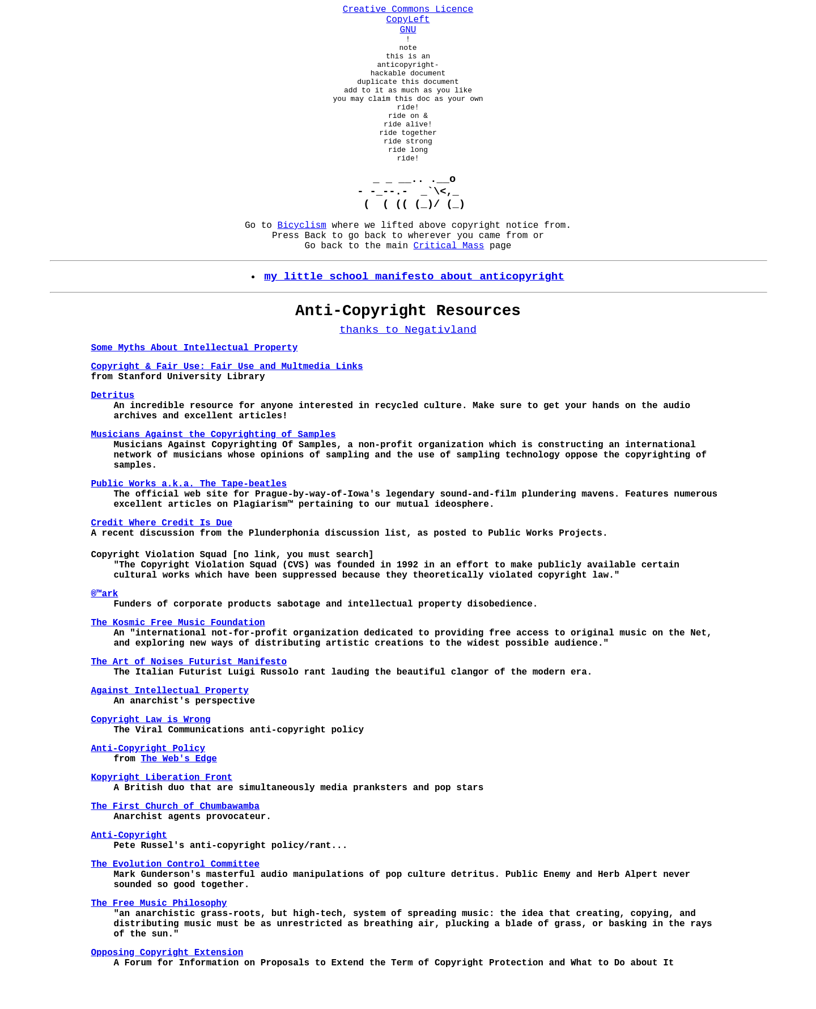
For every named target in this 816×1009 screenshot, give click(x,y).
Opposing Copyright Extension (167, 983)
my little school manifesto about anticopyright (414, 307)
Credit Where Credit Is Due (161, 554)
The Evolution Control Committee (175, 895)
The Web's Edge (178, 790)
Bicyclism (302, 256)
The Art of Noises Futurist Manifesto (189, 693)
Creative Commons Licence (408, 10)
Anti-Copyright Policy (148, 779)
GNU (408, 30)
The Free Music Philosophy (159, 934)
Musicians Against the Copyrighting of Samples (213, 465)
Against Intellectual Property (169, 722)
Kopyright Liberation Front (161, 808)
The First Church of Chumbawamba (175, 837)
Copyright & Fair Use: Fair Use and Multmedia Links (227, 397)
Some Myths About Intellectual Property (194, 379)
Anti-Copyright (129, 866)
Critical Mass (449, 277)
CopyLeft (408, 20)
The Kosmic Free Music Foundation (178, 653)
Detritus (112, 426)
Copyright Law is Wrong (150, 750)
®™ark (104, 625)
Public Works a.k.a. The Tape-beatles (189, 515)
